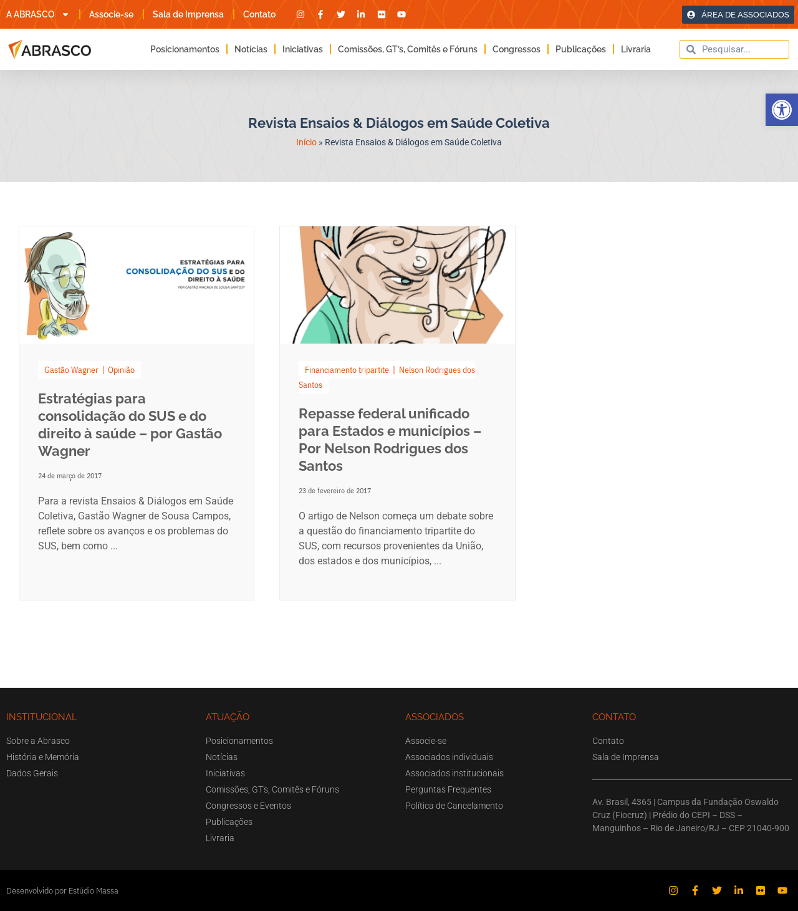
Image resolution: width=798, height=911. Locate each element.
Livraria (636, 49)
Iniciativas (302, 49)
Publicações (580, 49)
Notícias (250, 49)
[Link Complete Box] (136, 413)
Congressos (517, 49)
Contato (259, 14)
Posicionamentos (184, 49)
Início (306, 142)
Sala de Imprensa (188, 14)
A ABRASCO (38, 14)
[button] (782, 110)
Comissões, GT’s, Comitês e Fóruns (408, 49)
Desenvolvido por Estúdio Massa (62, 890)
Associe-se (111, 14)
